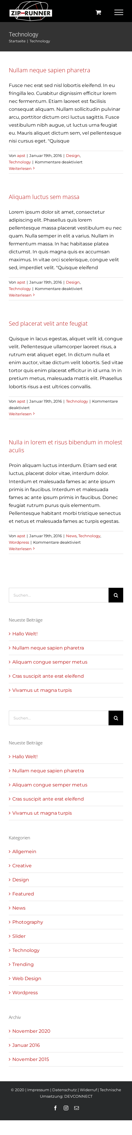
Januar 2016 (26, 1045)
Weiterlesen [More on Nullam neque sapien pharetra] (20, 168)
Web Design (26, 978)
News (71, 535)
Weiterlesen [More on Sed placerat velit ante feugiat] (20, 413)
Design (73, 155)
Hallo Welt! (25, 634)
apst (21, 155)
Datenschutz (64, 1089)
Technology (20, 162)
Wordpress (19, 542)
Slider (19, 936)
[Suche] (116, 595)
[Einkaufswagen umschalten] (98, 12)
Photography (27, 922)
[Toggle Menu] (119, 12)
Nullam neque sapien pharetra (49, 70)
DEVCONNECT (78, 1096)
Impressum (38, 1089)
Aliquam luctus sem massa (44, 197)
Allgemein (24, 851)
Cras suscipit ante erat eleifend (48, 676)
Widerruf (88, 1089)
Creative (22, 865)
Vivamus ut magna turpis (42, 690)
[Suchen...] (59, 595)
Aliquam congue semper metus (49, 662)
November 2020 (31, 1031)
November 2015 (30, 1059)
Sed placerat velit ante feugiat (48, 323)
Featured (23, 894)
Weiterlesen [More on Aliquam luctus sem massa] (20, 295)
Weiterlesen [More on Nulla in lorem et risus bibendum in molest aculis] (20, 548)
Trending (23, 964)
